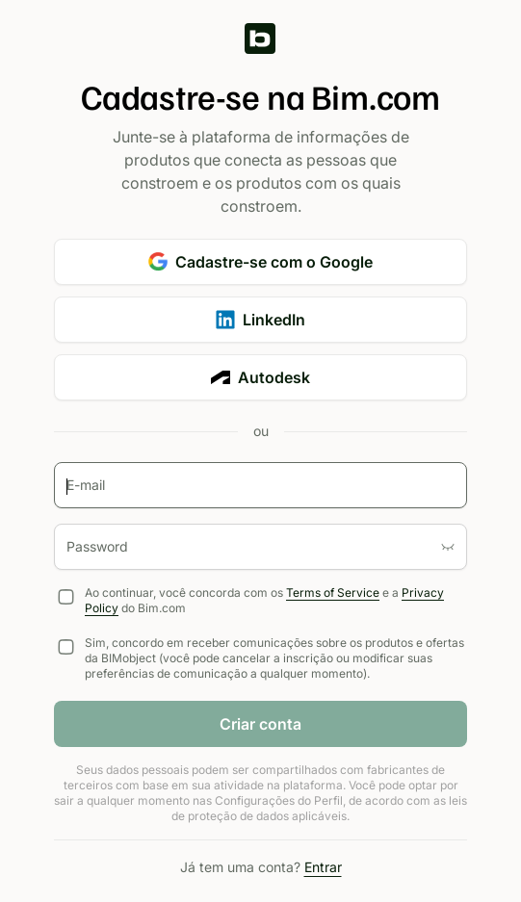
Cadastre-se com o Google (260, 261)
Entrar (323, 867)
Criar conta (260, 724)
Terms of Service (332, 592)
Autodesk (260, 377)
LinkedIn (260, 319)
